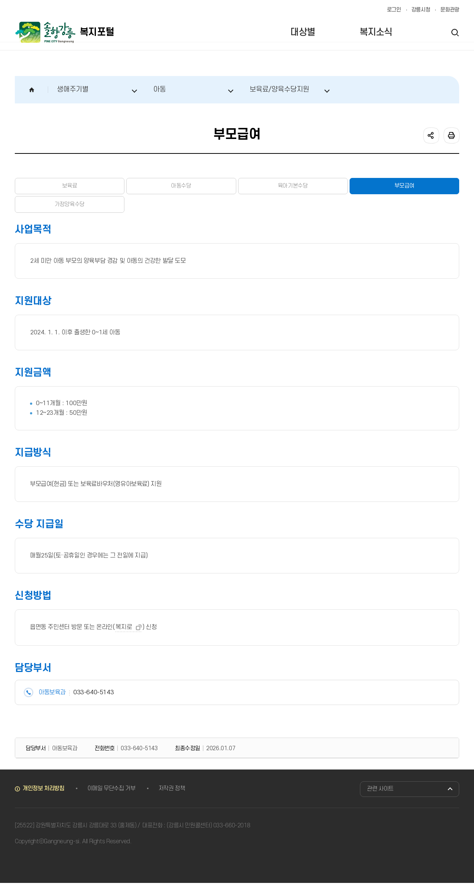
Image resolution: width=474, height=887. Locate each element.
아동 (159, 89)
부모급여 (404, 187)
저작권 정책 (171, 792)
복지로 (124, 631)
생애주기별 (73, 89)
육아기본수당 (293, 187)
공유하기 (431, 135)
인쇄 (451, 135)
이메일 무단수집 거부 (111, 792)
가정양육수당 (69, 207)
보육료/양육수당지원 (279, 89)
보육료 (69, 187)
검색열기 (454, 32)
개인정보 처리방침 (43, 792)
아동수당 (181, 187)
